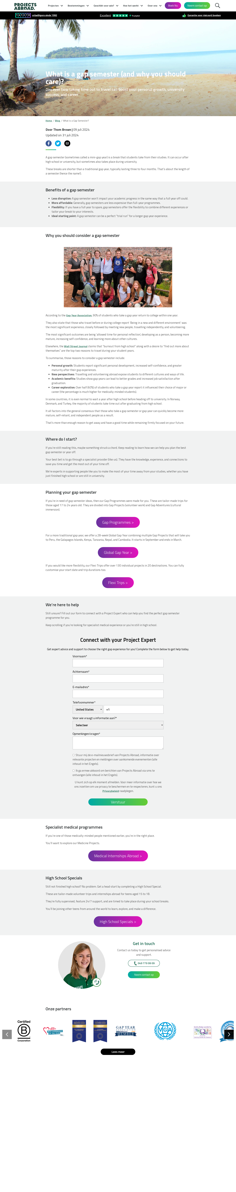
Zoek (218, 6)
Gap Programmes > (118, 522)
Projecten (53, 5)
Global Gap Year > (118, 552)
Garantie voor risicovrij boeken (204, 15)
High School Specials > (118, 921)
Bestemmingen (76, 5)
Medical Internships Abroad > (118, 856)
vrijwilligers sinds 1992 (44, 15)
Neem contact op (197, 5)
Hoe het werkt (131, 5)
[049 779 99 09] (96, 982)
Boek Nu (173, 5)
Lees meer (118, 1051)
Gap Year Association (79, 315)
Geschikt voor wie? (104, 5)
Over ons (152, 5)
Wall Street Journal (76, 346)
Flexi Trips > (118, 583)
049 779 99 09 (146, 963)
